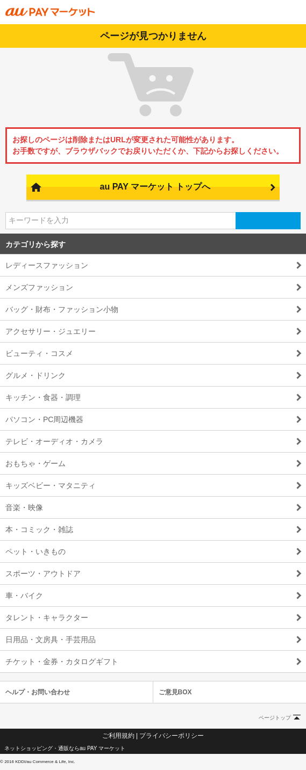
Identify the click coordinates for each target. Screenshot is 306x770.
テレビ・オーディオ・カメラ (54, 441)
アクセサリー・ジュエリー (50, 331)
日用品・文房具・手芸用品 (50, 639)
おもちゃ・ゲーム (35, 463)
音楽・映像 (24, 507)
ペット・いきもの (35, 551)
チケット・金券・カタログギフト (61, 661)
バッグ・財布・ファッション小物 (61, 309)
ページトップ (275, 718)
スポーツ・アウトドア (43, 573)
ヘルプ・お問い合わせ (37, 692)
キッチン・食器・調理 (43, 397)
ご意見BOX (175, 692)
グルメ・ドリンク (35, 375)
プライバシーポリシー (171, 735)
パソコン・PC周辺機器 (44, 419)
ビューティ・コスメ (39, 353)
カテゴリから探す (35, 244)
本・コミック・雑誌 (39, 529)
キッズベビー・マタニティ (50, 485)
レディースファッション (46, 265)
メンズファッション (39, 287)
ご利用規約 (118, 735)
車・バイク (24, 595)
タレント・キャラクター (46, 617)
